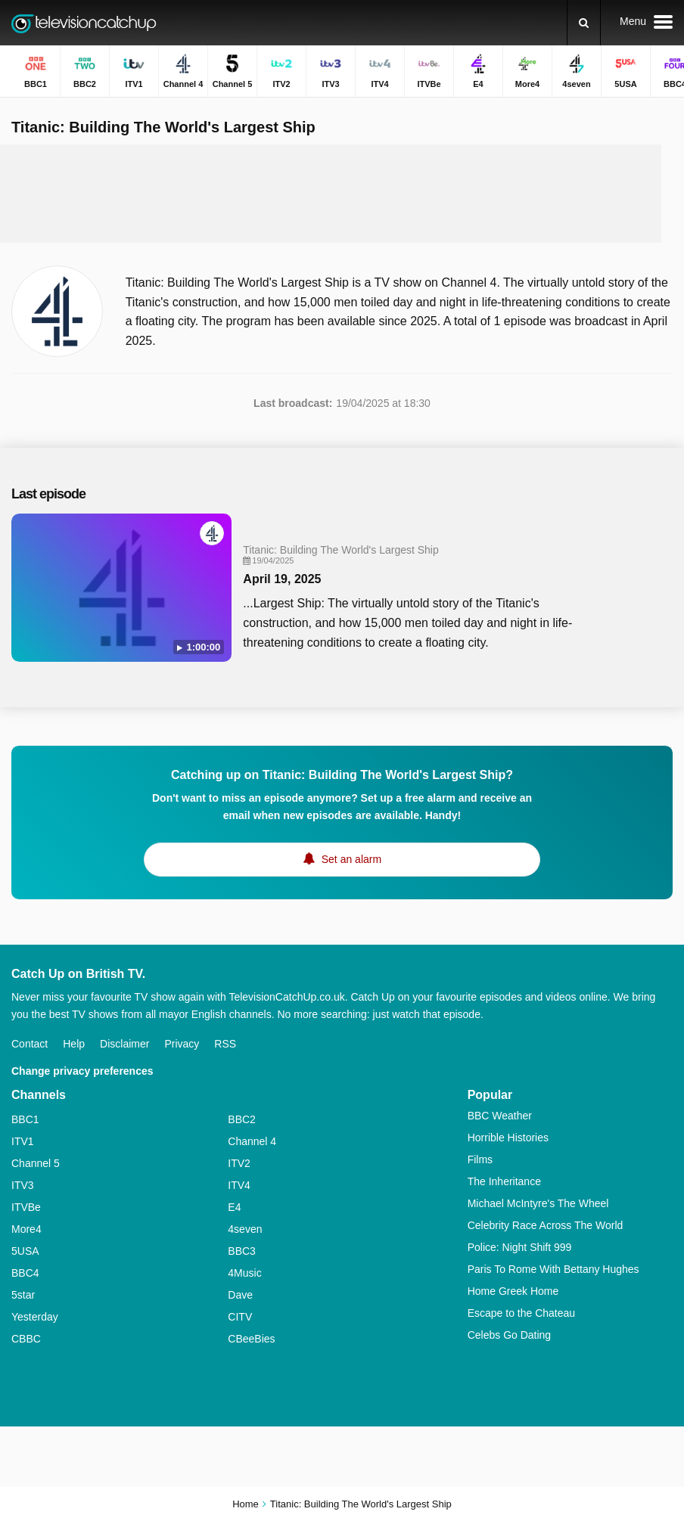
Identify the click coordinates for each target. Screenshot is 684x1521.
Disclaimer (124, 1044)
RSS (225, 1044)
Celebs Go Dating (510, 1335)
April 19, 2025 (282, 579)
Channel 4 (252, 1141)
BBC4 (25, 1273)
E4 (234, 1207)
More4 (26, 1229)
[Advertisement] (330, 194)
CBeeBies (251, 1339)
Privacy (181, 1044)
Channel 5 (35, 1163)
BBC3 (242, 1251)
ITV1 (22, 1141)
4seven (245, 1229)
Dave (240, 1295)
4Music (244, 1273)
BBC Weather (500, 1116)
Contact (29, 1044)
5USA (25, 1251)
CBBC (26, 1339)
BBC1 (25, 1119)
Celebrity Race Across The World (545, 1225)
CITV (240, 1317)
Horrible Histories (508, 1137)
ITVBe (26, 1207)
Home (245, 1504)
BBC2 (242, 1119)
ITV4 (239, 1185)
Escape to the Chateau (521, 1313)
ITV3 (22, 1185)
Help (74, 1044)
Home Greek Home (513, 1291)
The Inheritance (504, 1181)
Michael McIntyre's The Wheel (538, 1203)
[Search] (584, 22)
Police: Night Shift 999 (520, 1247)
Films (480, 1159)
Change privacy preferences (82, 1071)
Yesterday (34, 1317)
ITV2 (239, 1163)
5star (23, 1295)
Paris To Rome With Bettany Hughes (553, 1269)
